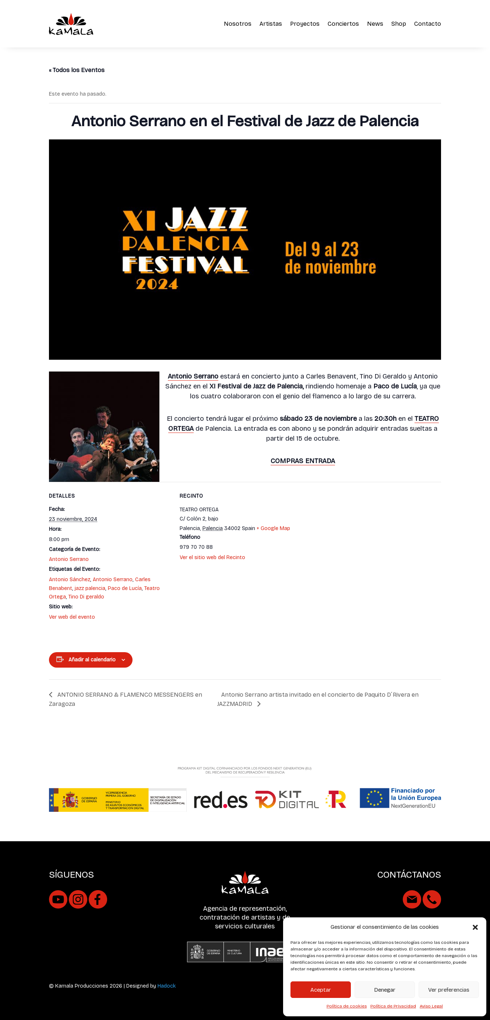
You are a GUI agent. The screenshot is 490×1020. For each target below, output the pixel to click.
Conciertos (343, 23)
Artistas (271, 23)
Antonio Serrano (69, 559)
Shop (398, 23)
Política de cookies (347, 1006)
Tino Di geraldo (86, 597)
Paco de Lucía (125, 588)
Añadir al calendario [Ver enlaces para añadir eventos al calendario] (92, 660)
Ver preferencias (448, 990)
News (375, 23)
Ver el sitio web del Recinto (212, 557)
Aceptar (320, 990)
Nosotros (237, 23)
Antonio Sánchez (69, 579)
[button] (475, 927)
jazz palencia (90, 588)
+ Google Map (273, 528)
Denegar (384, 990)
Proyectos (305, 23)
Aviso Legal (431, 1006)
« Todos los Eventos (77, 70)
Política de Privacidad (393, 1006)
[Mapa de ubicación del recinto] (371, 558)
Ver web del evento (72, 617)
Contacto (427, 23)
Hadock (167, 986)
